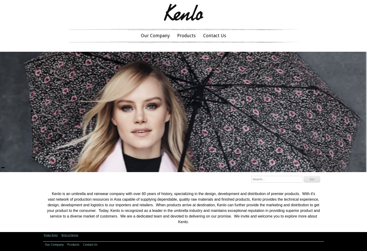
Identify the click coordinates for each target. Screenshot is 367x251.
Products (186, 35)
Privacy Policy (51, 235)
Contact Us (214, 35)
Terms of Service (69, 235)
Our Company (155, 35)
